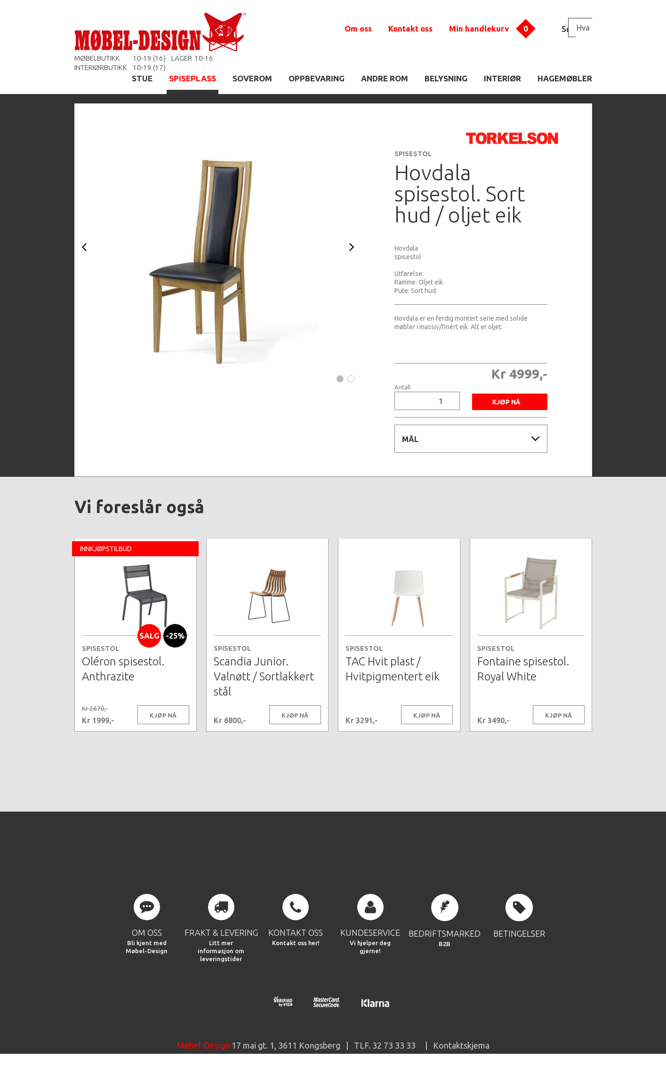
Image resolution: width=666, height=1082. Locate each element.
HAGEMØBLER (565, 78)
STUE (142, 78)
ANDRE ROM (384, 78)
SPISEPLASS (192, 78)
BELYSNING (446, 78)
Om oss (358, 28)
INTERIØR (502, 78)
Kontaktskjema (461, 1060)
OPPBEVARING (317, 78)
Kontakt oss (410, 28)
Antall (402, 387)
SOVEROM (252, 78)
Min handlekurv (479, 28)
